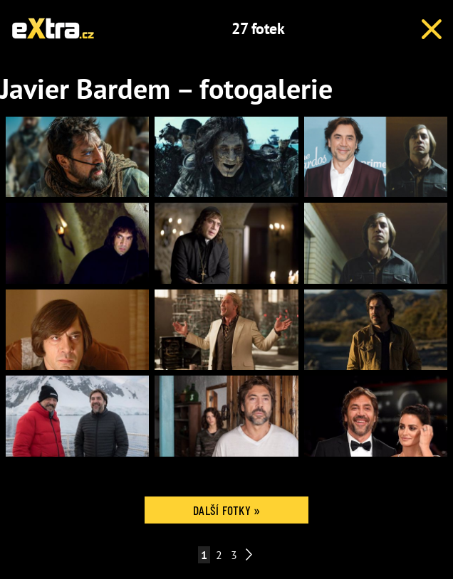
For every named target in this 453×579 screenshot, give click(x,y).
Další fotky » (226, 510)
